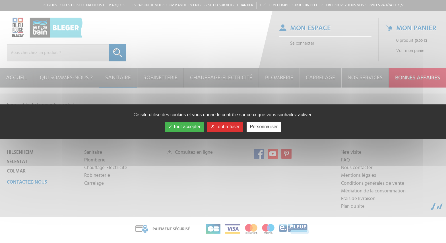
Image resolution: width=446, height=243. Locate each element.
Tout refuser (225, 126)
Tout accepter (184, 126)
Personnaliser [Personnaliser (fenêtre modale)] (264, 126)
